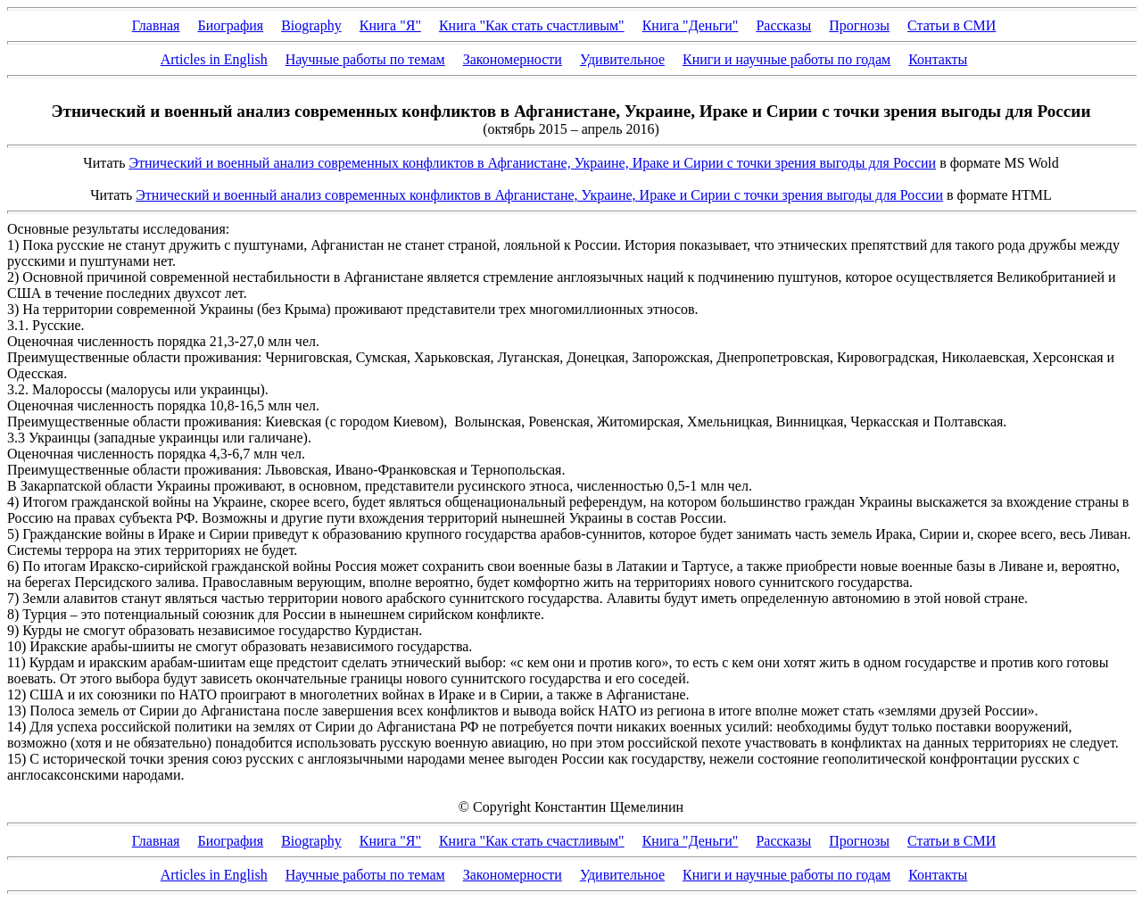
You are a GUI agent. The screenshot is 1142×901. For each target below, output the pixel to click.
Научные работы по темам (365, 59)
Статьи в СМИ (951, 25)
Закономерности (512, 59)
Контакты (937, 59)
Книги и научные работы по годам (786, 59)
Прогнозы (859, 25)
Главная (156, 25)
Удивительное (622, 59)
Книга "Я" (390, 25)
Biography (311, 25)
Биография (230, 25)
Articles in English (214, 59)
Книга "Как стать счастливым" (532, 25)
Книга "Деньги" (690, 25)
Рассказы (783, 25)
